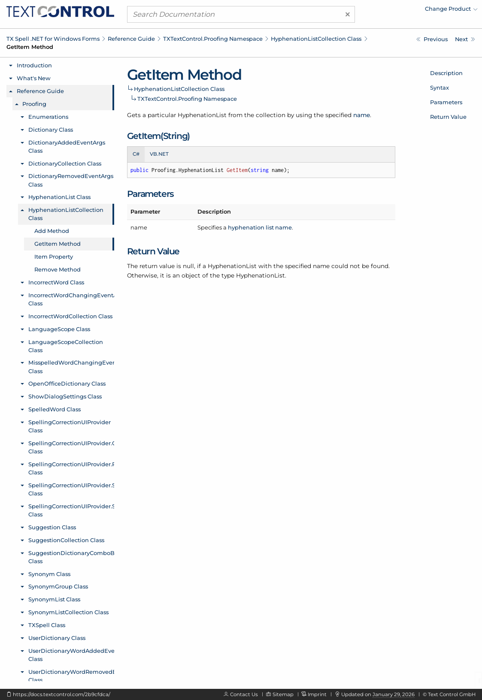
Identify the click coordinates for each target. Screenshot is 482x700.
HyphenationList (202, 115)
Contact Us (244, 694)
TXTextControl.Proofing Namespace (213, 38)
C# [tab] (136, 154)
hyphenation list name (260, 227)
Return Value (448, 116)
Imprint (317, 694)
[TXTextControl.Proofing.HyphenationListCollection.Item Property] (465, 39)
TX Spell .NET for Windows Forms (53, 38)
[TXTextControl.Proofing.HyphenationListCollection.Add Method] (432, 39)
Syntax (439, 87)
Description (446, 72)
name (361, 115)
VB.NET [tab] (159, 154)
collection (270, 115)
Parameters (446, 102)
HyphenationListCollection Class (316, 38)
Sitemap (283, 694)
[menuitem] (403, 10)
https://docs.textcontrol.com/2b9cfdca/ (61, 694)
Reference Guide (131, 38)
